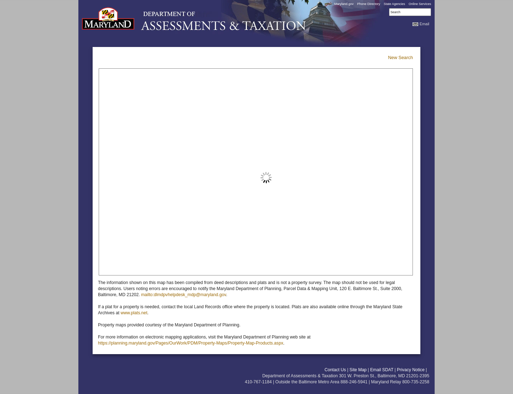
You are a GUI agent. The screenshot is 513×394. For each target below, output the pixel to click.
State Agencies (394, 4)
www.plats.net (134, 312)
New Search (400, 57)
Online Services (420, 4)
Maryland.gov (343, 4)
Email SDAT (381, 369)
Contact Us (335, 369)
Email (424, 24)
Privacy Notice (411, 369)
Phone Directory (368, 4)
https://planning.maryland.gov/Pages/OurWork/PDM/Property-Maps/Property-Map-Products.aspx (190, 343)
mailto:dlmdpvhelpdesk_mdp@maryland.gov (183, 294)
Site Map (358, 369)
